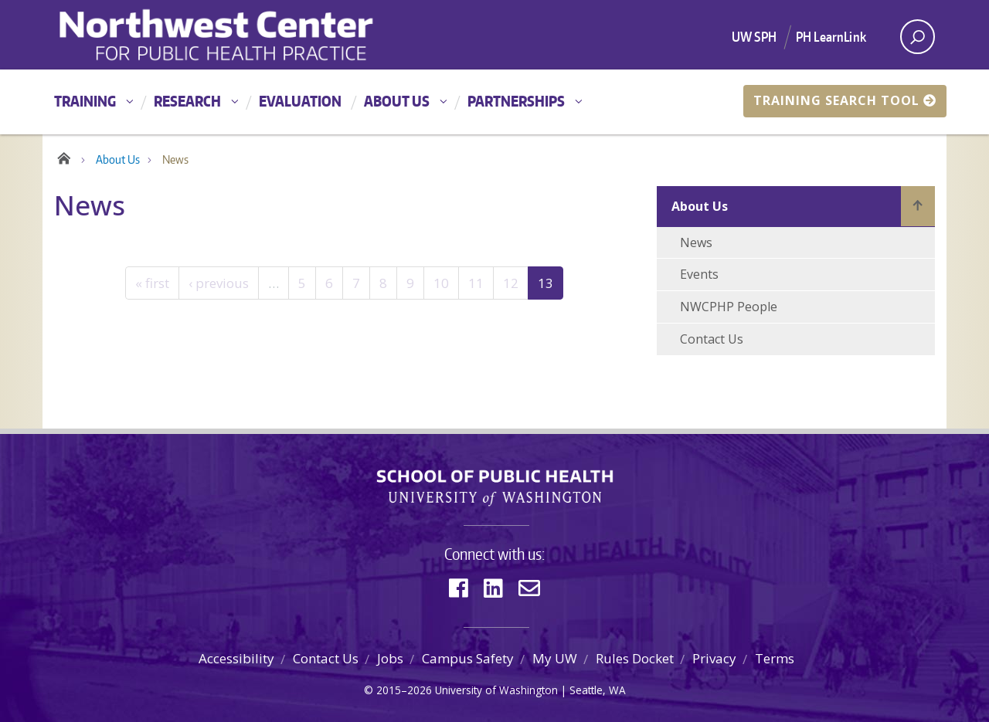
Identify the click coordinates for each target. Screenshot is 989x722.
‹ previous (219, 283)
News (696, 242)
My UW (554, 658)
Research (187, 100)
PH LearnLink (831, 36)
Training (85, 100)
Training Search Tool (844, 100)
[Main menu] (494, 101)
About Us (397, 100)
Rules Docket (635, 658)
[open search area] (917, 36)
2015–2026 (404, 690)
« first (152, 283)
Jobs (390, 658)
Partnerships (516, 100)
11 (476, 283)
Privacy (714, 658)
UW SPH (754, 36)
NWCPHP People (728, 306)
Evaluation (300, 100)
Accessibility (236, 658)
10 (441, 283)
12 (510, 283)
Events (699, 274)
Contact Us (711, 338)
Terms (774, 658)
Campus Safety (468, 658)
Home (63, 156)
